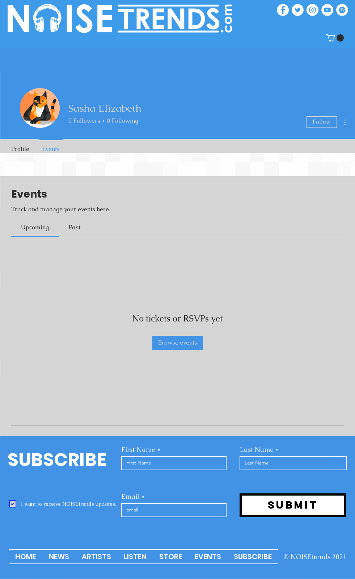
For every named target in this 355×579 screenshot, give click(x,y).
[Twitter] (298, 10)
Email (130, 496)
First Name (138, 449)
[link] (35, 227)
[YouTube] (327, 10)
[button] (335, 38)
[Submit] (293, 505)
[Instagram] (312, 10)
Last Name (257, 449)
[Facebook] (283, 10)
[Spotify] (342, 10)
